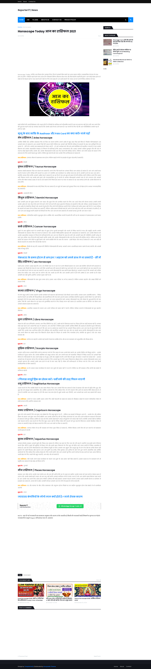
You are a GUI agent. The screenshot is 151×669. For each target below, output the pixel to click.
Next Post (97, 656)
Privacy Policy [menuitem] (70, 20)
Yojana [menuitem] (35, 20)
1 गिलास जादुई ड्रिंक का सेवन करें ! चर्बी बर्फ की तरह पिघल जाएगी (51, 379)
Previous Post (23, 656)
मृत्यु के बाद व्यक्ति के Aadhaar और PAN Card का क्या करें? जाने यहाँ (54, 133)
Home (19, 1)
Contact (128, 666)
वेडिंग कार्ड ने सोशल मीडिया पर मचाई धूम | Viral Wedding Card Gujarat (122, 51)
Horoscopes (27, 27)
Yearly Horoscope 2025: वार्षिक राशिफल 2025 (87, 599)
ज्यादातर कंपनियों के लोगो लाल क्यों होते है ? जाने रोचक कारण (50, 496)
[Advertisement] (59, 57)
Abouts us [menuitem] (45, 20)
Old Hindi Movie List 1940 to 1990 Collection (122, 60)
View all (98, 580)
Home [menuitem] (21, 20)
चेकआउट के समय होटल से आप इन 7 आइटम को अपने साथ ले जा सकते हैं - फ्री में (59, 257)
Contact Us (32, 1)
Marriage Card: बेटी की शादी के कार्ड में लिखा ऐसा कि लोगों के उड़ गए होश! (123, 41)
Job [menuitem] (27, 20)
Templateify (28, 666)
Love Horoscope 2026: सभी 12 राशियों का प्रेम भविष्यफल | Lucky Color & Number (31, 599)
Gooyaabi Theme (49, 666)
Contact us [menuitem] (56, 20)
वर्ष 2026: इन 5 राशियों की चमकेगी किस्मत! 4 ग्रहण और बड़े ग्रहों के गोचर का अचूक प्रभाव (59, 599)
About (25, 1)
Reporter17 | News (28, 10)
